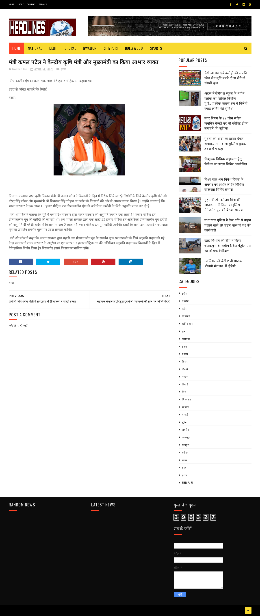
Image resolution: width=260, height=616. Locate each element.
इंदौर (184, 293)
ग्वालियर (186, 339)
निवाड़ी (185, 384)
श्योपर (185, 452)
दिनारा (185, 361)
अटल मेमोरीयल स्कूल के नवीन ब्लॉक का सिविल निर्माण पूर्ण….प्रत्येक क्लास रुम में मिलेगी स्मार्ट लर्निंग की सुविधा (226, 101)
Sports (156, 48)
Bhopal (70, 48)
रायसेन (185, 429)
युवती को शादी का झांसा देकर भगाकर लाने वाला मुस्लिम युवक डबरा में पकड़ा (225, 143)
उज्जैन (185, 301)
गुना (184, 331)
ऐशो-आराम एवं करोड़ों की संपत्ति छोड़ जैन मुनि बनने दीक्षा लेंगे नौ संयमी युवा (225, 77)
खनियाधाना (187, 323)
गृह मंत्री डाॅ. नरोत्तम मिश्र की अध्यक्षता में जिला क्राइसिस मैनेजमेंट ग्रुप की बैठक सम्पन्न (223, 204)
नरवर (185, 376)
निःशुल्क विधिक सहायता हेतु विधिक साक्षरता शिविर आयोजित (225, 161)
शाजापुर (186, 437)
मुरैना (184, 422)
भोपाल (185, 407)
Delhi (53, 48)
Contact (31, 4)
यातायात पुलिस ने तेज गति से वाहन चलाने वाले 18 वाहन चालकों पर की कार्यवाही (227, 224)
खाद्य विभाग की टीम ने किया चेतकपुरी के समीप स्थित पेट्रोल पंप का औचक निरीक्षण (227, 245)
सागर (184, 460)
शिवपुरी (186, 445)
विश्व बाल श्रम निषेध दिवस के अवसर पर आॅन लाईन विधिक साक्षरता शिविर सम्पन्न (224, 184)
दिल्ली (185, 369)
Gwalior (90, 48)
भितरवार (186, 399)
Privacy (43, 4)
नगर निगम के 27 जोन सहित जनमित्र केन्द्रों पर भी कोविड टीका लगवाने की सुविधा (226, 122)
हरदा (63, 69)
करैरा (184, 308)
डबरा (184, 346)
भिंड (184, 391)
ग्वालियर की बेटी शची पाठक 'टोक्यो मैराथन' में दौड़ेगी (223, 263)
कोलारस (186, 316)
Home (11, 4)
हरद (184, 467)
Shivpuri (111, 48)
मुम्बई (185, 414)
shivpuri (187, 482)
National (35, 48)
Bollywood (134, 48)
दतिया (185, 354)
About (20, 4)
